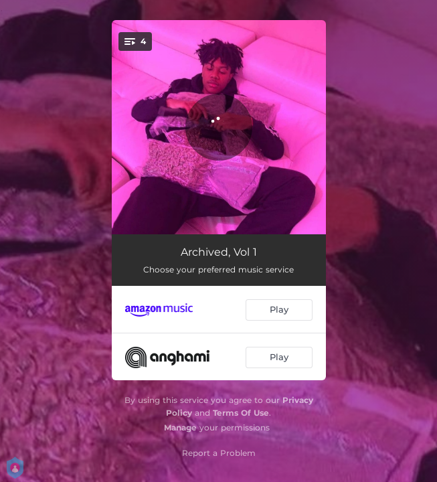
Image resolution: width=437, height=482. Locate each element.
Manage (180, 427)
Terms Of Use (241, 413)
